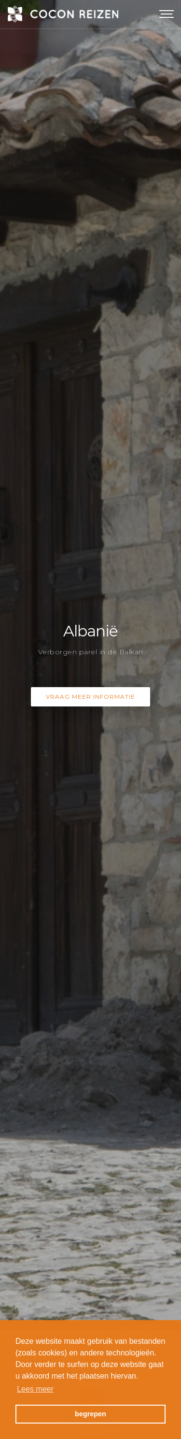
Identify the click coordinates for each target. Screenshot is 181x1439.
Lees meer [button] (35, 1389)
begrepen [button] (90, 1414)
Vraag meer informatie (90, 670)
